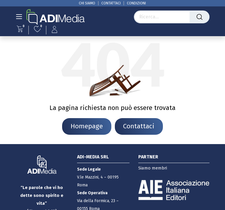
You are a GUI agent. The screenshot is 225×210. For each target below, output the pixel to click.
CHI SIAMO (87, 3)
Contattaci (138, 126)
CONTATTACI (111, 3)
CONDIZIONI (136, 3)
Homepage (87, 126)
